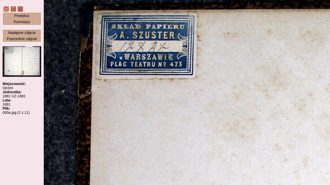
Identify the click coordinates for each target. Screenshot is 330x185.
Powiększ (21, 16)
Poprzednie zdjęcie (22, 39)
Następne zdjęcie (22, 33)
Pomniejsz (22, 22)
